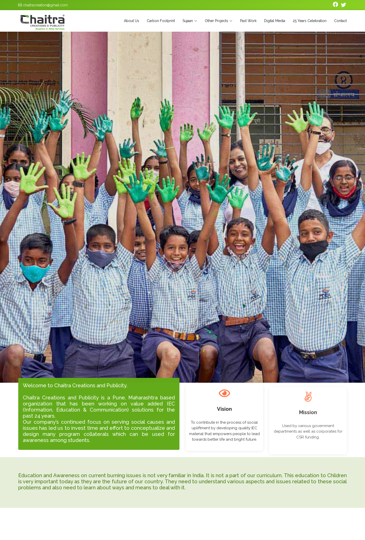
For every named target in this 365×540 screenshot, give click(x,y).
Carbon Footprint (161, 21)
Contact (340, 21)
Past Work (248, 21)
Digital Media (274, 21)
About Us (131, 21)
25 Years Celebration (309, 21)
